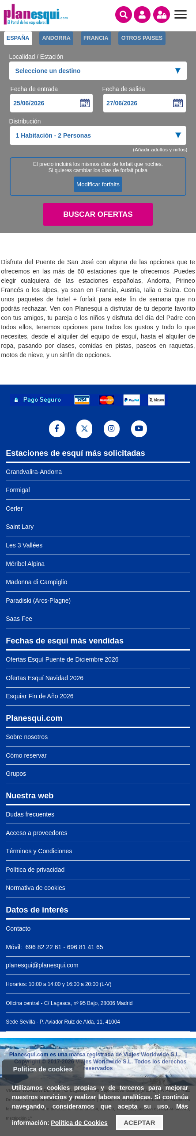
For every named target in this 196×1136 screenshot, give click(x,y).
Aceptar (139, 1122)
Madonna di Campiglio (36, 581)
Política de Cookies (79, 1122)
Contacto (18, 928)
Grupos (16, 773)
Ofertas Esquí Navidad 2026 (44, 678)
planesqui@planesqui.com (42, 965)
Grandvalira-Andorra (34, 471)
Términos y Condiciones (39, 851)
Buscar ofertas (97, 214)
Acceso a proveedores (36, 832)
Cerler (14, 508)
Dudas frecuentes (30, 814)
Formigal (18, 489)
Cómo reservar (26, 755)
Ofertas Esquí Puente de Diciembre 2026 (62, 659)
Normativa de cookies (35, 887)
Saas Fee (19, 618)
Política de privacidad (35, 869)
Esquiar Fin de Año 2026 (39, 696)
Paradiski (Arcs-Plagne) (38, 600)
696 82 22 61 (43, 947)
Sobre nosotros (27, 736)
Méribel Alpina (25, 563)
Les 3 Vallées (24, 545)
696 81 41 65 (85, 947)
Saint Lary (20, 526)
